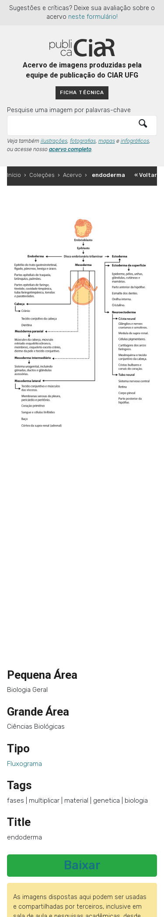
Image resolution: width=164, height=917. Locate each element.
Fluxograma (24, 764)
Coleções (42, 175)
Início (14, 175)
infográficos (135, 141)
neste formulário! (93, 17)
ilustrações (54, 141)
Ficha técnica (82, 92)
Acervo (72, 175)
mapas (106, 141)
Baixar (82, 865)
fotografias (83, 141)
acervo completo (70, 149)
